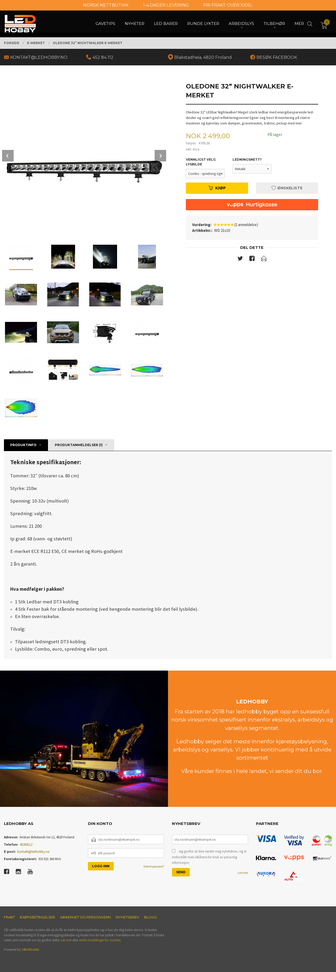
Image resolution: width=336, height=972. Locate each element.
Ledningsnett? (247, 159)
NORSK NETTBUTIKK (105, 5)
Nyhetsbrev (127, 917)
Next (160, 155)
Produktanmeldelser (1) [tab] (79, 445)
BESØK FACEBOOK (276, 57)
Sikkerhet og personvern (85, 917)
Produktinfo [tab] (23, 445)
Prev (8, 155)
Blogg (150, 917)
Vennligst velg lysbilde (201, 162)
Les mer (243, 873)
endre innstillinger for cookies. (100, 940)
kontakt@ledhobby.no (33, 851)
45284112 (26, 844)
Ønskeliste (286, 188)
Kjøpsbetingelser (37, 917)
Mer (299, 23)
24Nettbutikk (30, 949)
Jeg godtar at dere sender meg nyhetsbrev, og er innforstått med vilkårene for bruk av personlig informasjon (209, 857)
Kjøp (217, 188)
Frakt (9, 917)
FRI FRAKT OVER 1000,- (228, 5)
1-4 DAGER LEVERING (166, 5)
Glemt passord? (153, 866)
